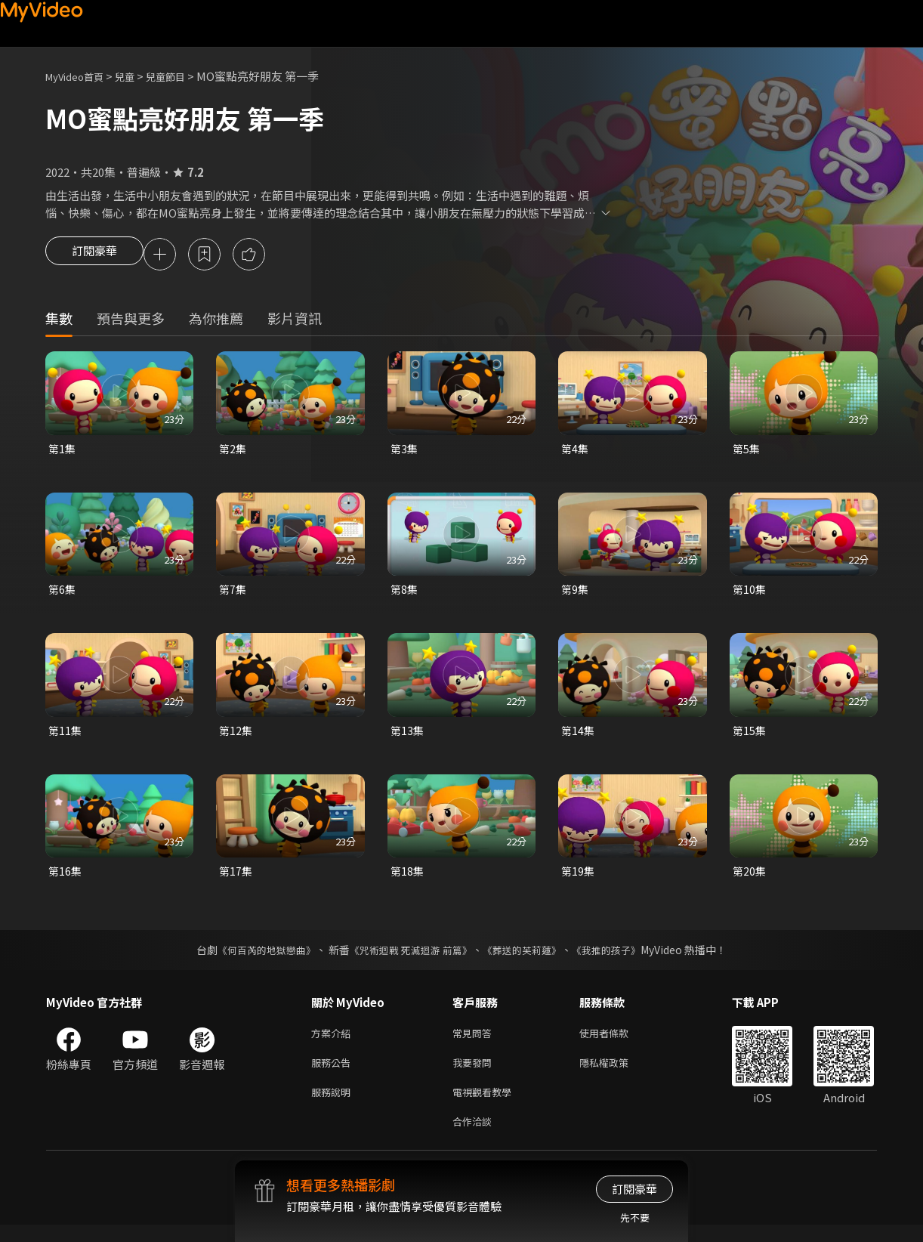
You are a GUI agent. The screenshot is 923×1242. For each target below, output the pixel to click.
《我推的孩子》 (618, 957)
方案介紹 (334, 1042)
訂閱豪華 (94, 255)
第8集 (404, 593)
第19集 (578, 878)
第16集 (65, 878)
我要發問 (475, 1074)
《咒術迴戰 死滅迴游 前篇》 (409, 957)
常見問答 (475, 1042)
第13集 (407, 735)
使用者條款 (616, 1042)
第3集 (404, 451)
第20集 (750, 878)
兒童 (136, 76)
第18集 (407, 878)
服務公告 (334, 1074)
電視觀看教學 (486, 1106)
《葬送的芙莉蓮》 (528, 957)
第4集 (575, 451)
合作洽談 (475, 1137)
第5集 (747, 451)
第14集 (578, 735)
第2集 (233, 451)
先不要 (635, 1217)
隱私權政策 (616, 1074)
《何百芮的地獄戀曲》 (257, 957)
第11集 (65, 735)
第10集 (750, 593)
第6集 (62, 593)
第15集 (750, 735)
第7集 (233, 593)
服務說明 (334, 1106)
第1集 (62, 451)
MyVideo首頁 (79, 76)
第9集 (575, 593)
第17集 (236, 878)
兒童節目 (182, 76)
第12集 (236, 735)
